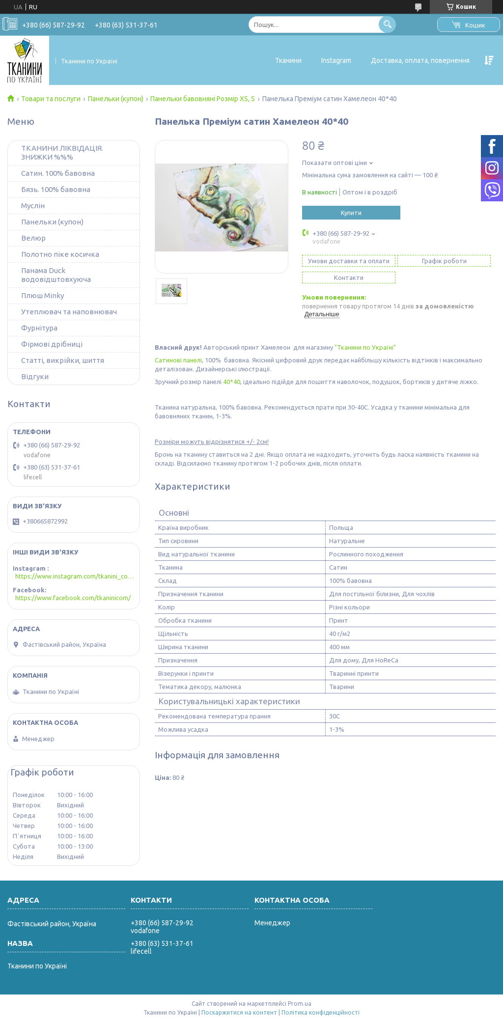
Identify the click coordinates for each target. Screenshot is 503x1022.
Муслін (33, 205)
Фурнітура (39, 328)
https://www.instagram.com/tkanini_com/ (75, 576)
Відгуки (35, 376)
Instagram (336, 60)
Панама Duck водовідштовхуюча (56, 274)
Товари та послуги (51, 99)
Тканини (288, 60)
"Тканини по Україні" (366, 347)
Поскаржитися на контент (239, 1012)
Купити (351, 212)
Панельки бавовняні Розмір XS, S (202, 99)
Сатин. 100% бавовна (58, 173)
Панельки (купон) (115, 99)
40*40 (231, 381)
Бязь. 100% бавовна (55, 189)
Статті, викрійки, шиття (62, 360)
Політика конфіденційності (320, 1012)
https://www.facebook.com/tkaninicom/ (73, 597)
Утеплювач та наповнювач (69, 311)
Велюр (33, 238)
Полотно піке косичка (60, 254)
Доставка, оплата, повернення (420, 60)
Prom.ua (299, 1003)
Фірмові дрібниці (52, 344)
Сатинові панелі (178, 360)
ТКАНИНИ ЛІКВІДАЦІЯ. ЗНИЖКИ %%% (62, 152)
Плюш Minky (42, 295)
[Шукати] (387, 24)
